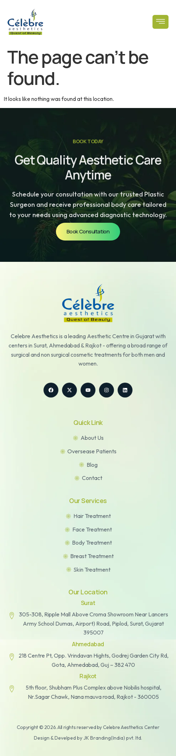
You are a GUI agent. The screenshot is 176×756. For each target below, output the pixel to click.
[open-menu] (160, 22)
